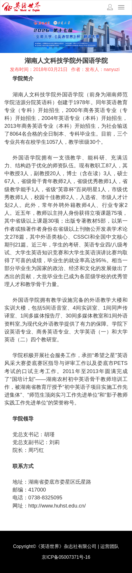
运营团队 (109, 546)
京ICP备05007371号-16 (66, 557)
